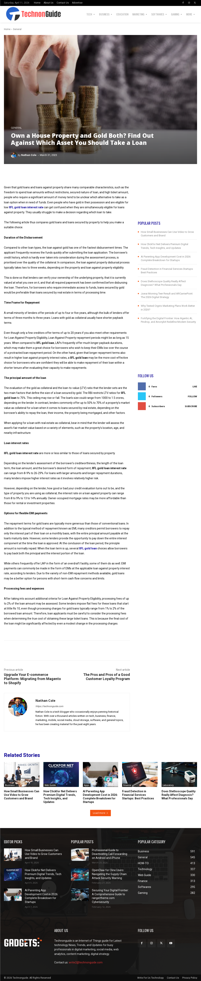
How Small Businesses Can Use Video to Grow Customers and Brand (21, 795)
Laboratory (168, 785)
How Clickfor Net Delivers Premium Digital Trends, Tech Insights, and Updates (60, 797)
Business (10, 785)
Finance (127, 785)
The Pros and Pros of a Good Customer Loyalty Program (106, 677)
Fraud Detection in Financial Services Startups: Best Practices (138, 795)
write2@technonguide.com (86, 962)
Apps (86, 785)
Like (195, 386)
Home (7, 29)
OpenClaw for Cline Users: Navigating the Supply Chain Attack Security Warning (109, 874)
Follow (192, 396)
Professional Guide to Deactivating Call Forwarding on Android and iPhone (109, 854)
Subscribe (191, 406)
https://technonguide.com (49, 706)
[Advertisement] (167, 196)
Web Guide (50, 785)
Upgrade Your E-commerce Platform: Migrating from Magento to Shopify (32, 679)
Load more (100, 813)
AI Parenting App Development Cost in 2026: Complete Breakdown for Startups (100, 797)
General (17, 29)
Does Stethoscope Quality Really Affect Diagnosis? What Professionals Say (178, 795)
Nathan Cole (28, 155)
